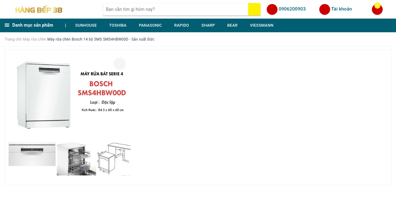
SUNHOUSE (86, 25)
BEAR (232, 25)
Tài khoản (341, 9)
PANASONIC (150, 25)
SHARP (208, 25)
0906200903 (292, 9)
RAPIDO (181, 25)
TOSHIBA (118, 25)
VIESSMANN (261, 25)
